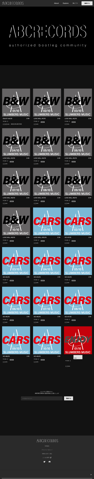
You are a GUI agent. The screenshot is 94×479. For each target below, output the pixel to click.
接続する (87, 3)
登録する (68, 398)
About (56, 3)
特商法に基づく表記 (47, 453)
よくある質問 (47, 457)
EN (77, 3)
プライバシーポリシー (47, 450)
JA (73, 3)
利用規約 (47, 446)
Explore (66, 3)
